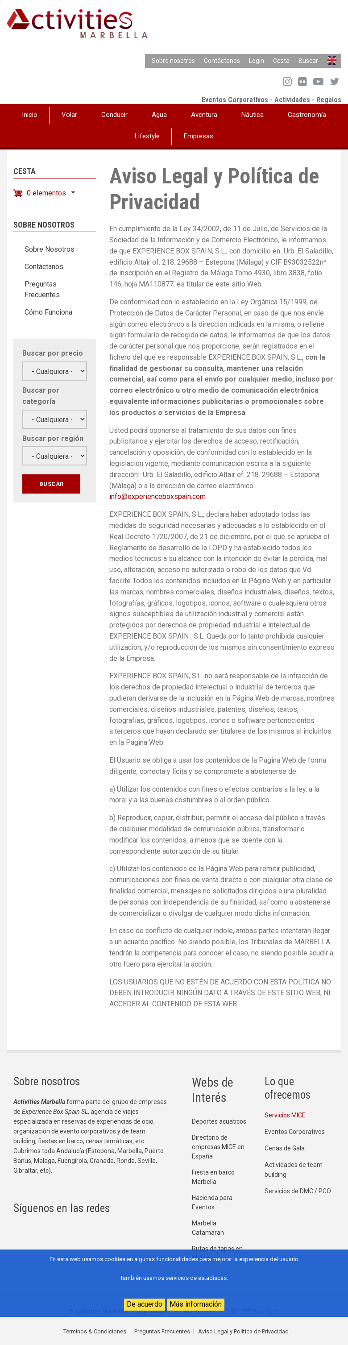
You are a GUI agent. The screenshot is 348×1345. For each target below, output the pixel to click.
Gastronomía (307, 115)
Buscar (308, 60)
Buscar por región (52, 438)
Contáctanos (222, 60)
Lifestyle (147, 136)
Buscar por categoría (40, 396)
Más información (196, 1304)
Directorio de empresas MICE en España (218, 1147)
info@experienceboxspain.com (157, 496)
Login (256, 60)
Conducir (114, 115)
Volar (69, 115)
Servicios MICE (285, 1115)
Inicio (29, 115)
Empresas (198, 136)
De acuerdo (144, 1304)
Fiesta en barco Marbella (213, 1177)
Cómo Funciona (48, 312)
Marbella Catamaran (208, 1228)
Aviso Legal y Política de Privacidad (243, 1331)
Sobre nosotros (173, 60)
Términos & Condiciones (94, 1331)
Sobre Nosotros (50, 249)
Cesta (281, 60)
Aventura (204, 115)
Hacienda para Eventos (212, 1202)
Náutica (252, 115)
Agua (159, 115)
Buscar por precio (52, 353)
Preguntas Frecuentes (42, 289)
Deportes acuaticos (219, 1121)
